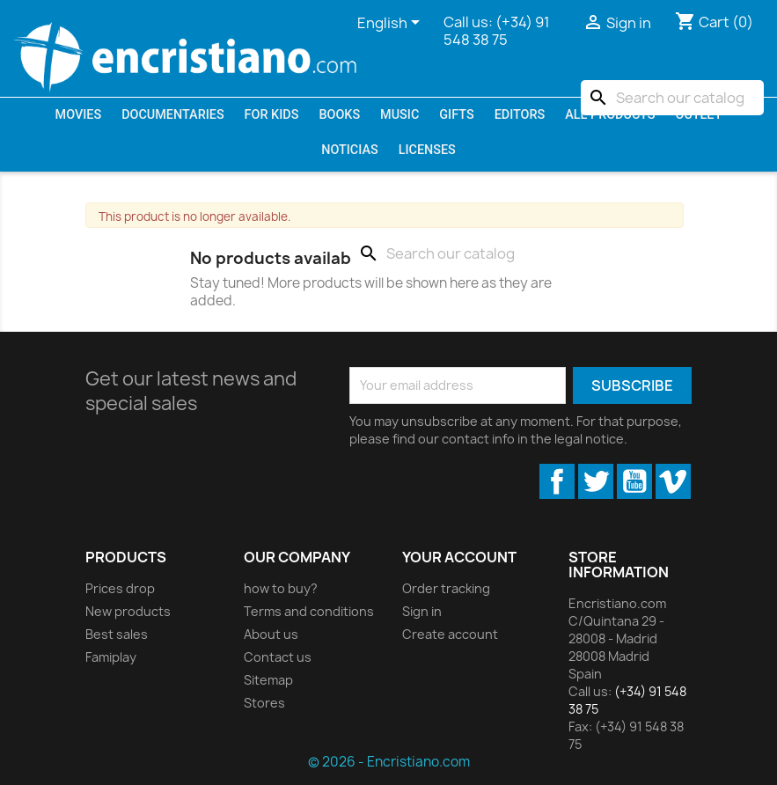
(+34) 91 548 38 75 (496, 30)
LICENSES (427, 150)
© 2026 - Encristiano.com (389, 761)
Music (399, 114)
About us (271, 634)
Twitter (595, 481)
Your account (459, 557)
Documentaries (172, 114)
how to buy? (281, 588)
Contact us (278, 657)
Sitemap (268, 679)
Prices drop (120, 588)
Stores (264, 702)
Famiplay (110, 657)
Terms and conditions (309, 611)
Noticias (349, 150)
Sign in (422, 611)
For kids (272, 114)
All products (610, 114)
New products (128, 611)
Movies (78, 114)
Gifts (456, 114)
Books (339, 114)
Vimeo (673, 481)
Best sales (116, 634)
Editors (520, 114)
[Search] (672, 97)
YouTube (634, 481)
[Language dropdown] (391, 23)
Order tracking (446, 588)
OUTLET (698, 114)
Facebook (557, 481)
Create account (450, 634)
